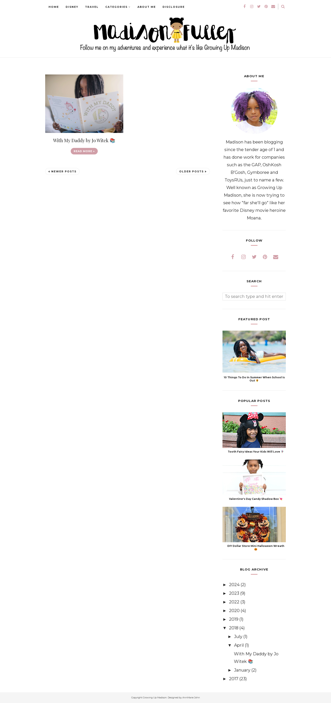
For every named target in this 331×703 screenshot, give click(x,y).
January (242, 670)
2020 (235, 610)
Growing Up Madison (155, 697)
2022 (234, 601)
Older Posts (191, 171)
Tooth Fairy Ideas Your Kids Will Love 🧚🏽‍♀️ (256, 451)
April (239, 645)
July (238, 636)
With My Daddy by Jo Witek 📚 (84, 140)
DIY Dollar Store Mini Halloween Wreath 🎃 (255, 547)
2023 (234, 593)
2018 (234, 627)
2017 (234, 678)
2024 (235, 584)
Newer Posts (63, 171)
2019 (234, 619)
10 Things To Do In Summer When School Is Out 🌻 (254, 379)
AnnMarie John (191, 697)
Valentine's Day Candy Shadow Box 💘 (255, 498)
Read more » (84, 151)
